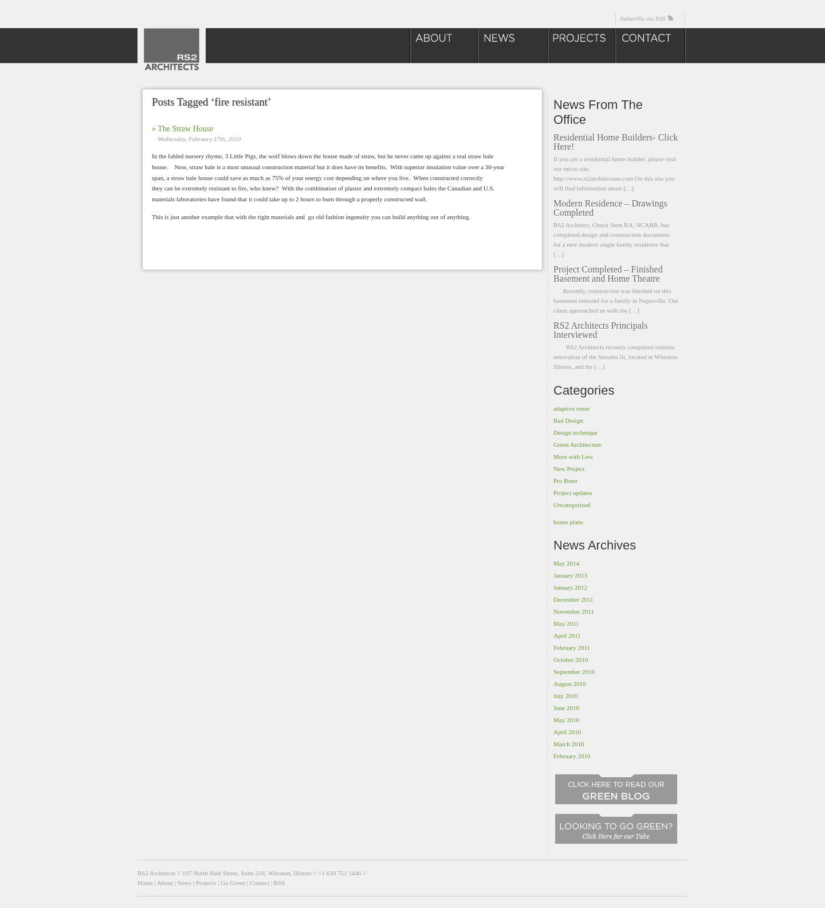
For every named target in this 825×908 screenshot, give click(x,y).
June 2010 (566, 707)
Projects (206, 882)
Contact (259, 882)
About (165, 882)
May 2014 (566, 563)
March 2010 (568, 744)
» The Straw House (182, 128)
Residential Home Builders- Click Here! (615, 142)
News (184, 882)
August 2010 (569, 683)
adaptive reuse (571, 408)
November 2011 (573, 611)
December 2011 (573, 599)
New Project (569, 468)
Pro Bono (565, 480)
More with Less (573, 456)
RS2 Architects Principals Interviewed (600, 330)
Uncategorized (571, 504)
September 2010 (574, 671)
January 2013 (570, 575)
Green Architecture (577, 444)
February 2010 (571, 756)
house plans (568, 522)
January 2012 (570, 587)
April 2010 (567, 731)
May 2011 (566, 623)
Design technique (575, 432)
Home (145, 882)
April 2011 (567, 635)
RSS (279, 882)
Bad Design (568, 420)
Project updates (572, 492)
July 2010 (565, 695)
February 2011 (571, 647)
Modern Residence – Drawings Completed (610, 207)
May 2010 (566, 719)
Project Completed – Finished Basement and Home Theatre (608, 273)
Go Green (233, 882)
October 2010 (570, 659)
